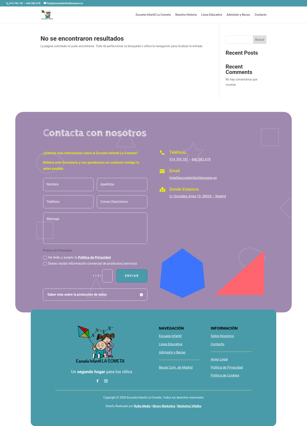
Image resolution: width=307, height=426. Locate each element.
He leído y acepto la (77, 257)
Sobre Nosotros (222, 336)
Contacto (261, 14)
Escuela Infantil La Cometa (153, 14)
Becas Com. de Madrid (176, 367)
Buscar (259, 39)
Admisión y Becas (238, 14)
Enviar (132, 275)
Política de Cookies (225, 375)
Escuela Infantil (170, 336)
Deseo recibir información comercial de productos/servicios (90, 264)
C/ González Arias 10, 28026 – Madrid (198, 196)
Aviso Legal (219, 359)
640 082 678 (201, 159)
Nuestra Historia (186, 14)
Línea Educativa (170, 344)
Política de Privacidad (94, 257)
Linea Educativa (211, 14)
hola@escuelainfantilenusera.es (193, 178)
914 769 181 (179, 159)
